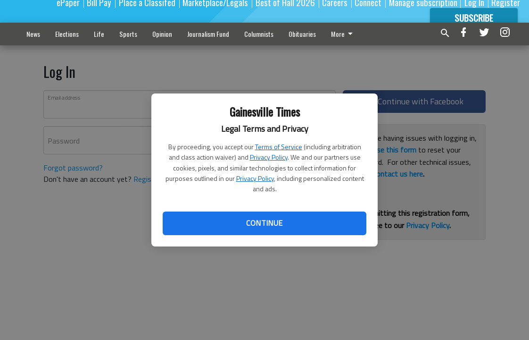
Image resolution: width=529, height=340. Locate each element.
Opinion (162, 34)
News (33, 34)
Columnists (258, 34)
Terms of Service (278, 147)
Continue (264, 223)
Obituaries (302, 34)
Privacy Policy (269, 157)
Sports (128, 34)
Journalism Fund (208, 34)
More (343, 34)
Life (99, 34)
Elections (67, 34)
